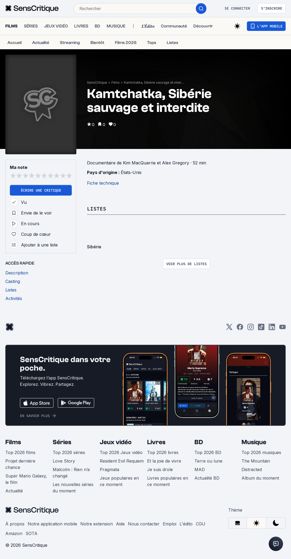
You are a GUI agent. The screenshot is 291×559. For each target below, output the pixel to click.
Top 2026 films (20, 452)
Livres (156, 442)
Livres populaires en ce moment (167, 481)
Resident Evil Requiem (122, 461)
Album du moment (260, 478)
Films (115, 82)
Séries (62, 442)
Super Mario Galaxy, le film (26, 479)
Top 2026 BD (207, 452)
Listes (96, 208)
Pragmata (109, 469)
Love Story (64, 461)
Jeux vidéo (116, 442)
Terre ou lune (208, 461)
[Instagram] (250, 328)
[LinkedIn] (272, 328)
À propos (14, 523)
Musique (254, 442)
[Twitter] (229, 328)
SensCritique (97, 82)
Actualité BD (206, 478)
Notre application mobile (52, 523)
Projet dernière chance (20, 464)
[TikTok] (261, 328)
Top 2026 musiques (261, 452)
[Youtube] (282, 328)
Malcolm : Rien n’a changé (71, 473)
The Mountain (256, 461)
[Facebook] (240, 328)
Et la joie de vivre (164, 461)
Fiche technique (103, 183)
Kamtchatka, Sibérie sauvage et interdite (154, 82)
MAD (199, 469)
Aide (120, 523)
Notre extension (96, 523)
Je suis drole (160, 469)
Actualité (14, 490)
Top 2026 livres (162, 452)
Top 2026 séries (69, 452)
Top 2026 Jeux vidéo (121, 452)
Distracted (252, 469)
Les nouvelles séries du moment (73, 487)
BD (198, 442)
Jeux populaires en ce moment (119, 481)
